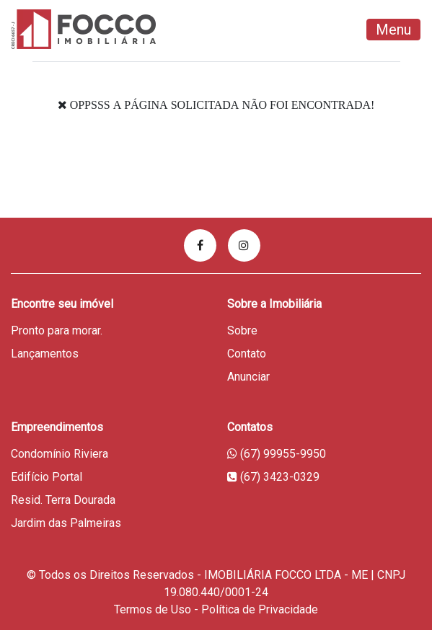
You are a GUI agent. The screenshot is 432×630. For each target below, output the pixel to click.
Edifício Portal (46, 477)
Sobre (242, 330)
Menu (393, 29)
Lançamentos (45, 353)
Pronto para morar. (56, 330)
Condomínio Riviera (59, 454)
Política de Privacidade (259, 609)
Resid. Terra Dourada (63, 500)
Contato (246, 353)
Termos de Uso (152, 609)
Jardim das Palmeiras (66, 523)
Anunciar (248, 376)
